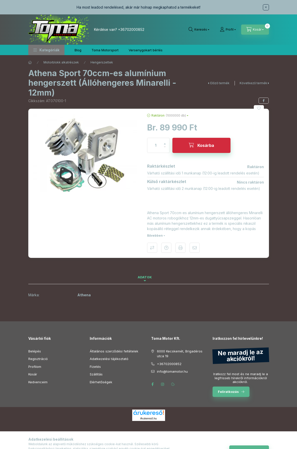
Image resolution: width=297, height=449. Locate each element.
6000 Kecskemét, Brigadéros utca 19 (179, 353)
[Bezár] (266, 7)
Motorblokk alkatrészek (61, 62)
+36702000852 (131, 29)
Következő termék (253, 83)
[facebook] (264, 101)
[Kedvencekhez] (259, 108)
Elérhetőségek (101, 382)
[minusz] (165, 149)
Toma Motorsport (105, 50)
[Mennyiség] (156, 145)
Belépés (34, 351)
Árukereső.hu (148, 418)
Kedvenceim (38, 382)
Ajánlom (195, 248)
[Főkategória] (30, 62)
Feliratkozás (228, 392)
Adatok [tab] (145, 277)
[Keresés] (199, 30)
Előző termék (220, 83)
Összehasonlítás (152, 248)
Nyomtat (180, 248)
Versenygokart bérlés (146, 50)
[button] (46, 50)
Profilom (34, 367)
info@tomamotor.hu (172, 371)
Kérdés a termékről (166, 248)
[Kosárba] (201, 145)
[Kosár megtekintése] (255, 30)
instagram (163, 384)
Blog (78, 50)
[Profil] (228, 30)
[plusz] (165, 141)
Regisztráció (38, 359)
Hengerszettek (101, 62)
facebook (153, 384)
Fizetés (95, 367)
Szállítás (96, 374)
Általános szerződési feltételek (114, 351)
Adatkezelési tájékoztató (109, 359)
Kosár (32, 374)
